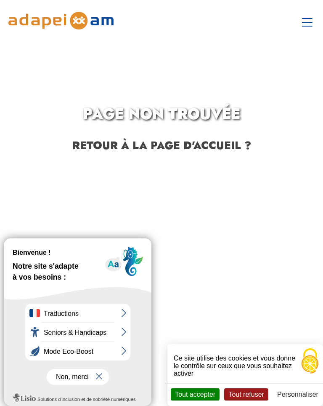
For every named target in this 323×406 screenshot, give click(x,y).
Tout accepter (195, 394)
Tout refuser (246, 394)
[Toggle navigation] (308, 20)
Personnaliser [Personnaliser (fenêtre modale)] (297, 394)
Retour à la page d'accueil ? (161, 145)
